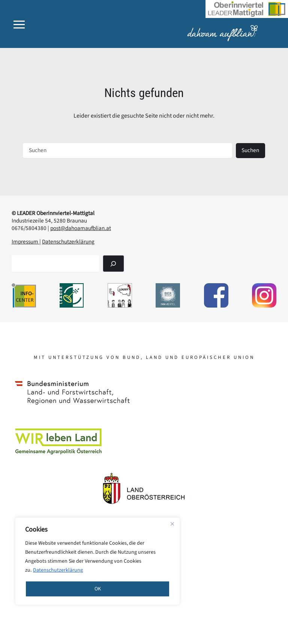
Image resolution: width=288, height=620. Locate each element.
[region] (97, 561)
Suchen (250, 150)
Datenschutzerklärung (58, 570)
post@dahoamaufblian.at (80, 228)
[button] (19, 24)
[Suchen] (113, 263)
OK (97, 589)
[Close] (172, 523)
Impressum (25, 242)
